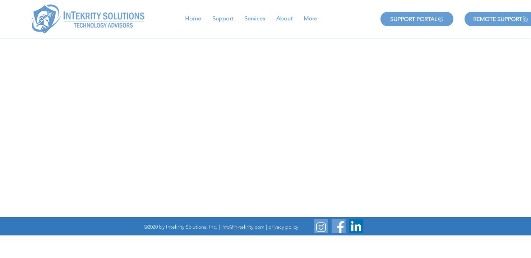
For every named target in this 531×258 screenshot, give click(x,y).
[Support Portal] (416, 19)
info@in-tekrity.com (242, 227)
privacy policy (283, 227)
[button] (223, 18)
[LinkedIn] (356, 226)
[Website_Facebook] (339, 226)
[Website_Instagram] (321, 226)
